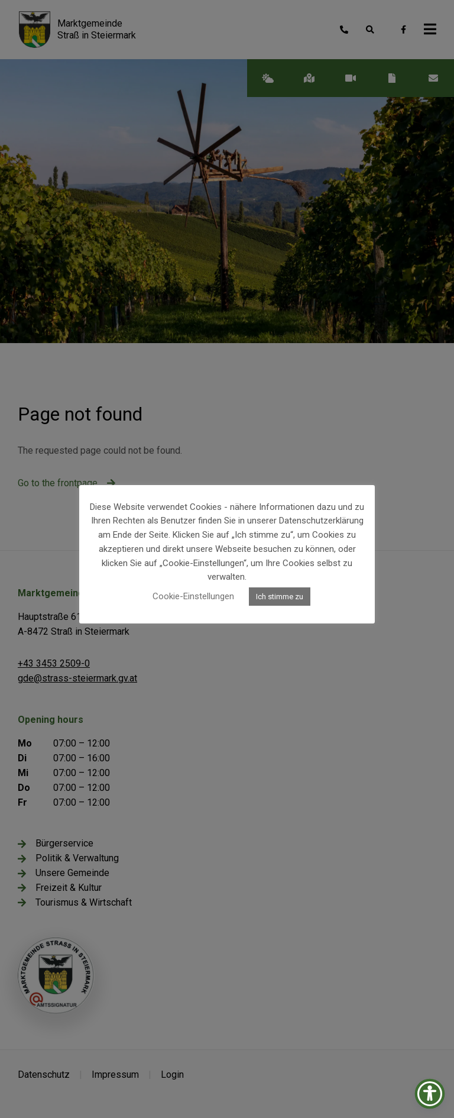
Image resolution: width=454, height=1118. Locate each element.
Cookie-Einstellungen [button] (193, 596)
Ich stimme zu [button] (279, 596)
